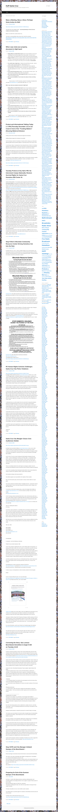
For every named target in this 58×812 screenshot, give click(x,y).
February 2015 (44, 466)
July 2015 (43, 460)
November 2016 (44, 441)
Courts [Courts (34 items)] (43, 235)
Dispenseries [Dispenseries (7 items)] (47, 235)
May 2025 (43, 320)
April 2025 (43, 321)
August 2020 (44, 388)
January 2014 (44, 481)
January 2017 (44, 439)
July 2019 (43, 403)
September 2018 (44, 415)
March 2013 (44, 493)
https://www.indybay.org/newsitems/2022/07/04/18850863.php (17, 797)
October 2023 (44, 343)
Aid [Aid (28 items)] (42, 208)
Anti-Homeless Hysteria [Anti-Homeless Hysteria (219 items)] (45, 211)
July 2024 (43, 332)
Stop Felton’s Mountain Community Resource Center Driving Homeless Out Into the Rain (19, 244)
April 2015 (43, 464)
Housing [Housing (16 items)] (47, 249)
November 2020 (44, 384)
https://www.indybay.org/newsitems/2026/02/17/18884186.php (17, 26)
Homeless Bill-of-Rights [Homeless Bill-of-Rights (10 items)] (46, 247)
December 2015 (44, 454)
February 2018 (44, 423)
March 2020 (44, 394)
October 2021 (44, 371)
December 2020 (44, 383)
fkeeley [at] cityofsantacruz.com (12, 493)
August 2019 (44, 402)
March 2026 (44, 308)
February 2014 (44, 480)
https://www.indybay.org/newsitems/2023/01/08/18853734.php (17, 445)
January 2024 (44, 339)
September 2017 (44, 429)
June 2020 (43, 390)
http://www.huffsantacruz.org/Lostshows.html (28, 565)
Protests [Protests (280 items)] (45, 269)
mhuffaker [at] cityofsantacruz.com (12, 490)
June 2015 (43, 461)
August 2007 (44, 518)
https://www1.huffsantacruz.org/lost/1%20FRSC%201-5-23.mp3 (17, 501)
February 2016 (44, 452)
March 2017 (44, 436)
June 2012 (43, 504)
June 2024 (43, 333)
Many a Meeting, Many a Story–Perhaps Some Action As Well (47, 191)
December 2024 (44, 326)
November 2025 (44, 313)
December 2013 (44, 483)
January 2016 (44, 453)
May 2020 (43, 391)
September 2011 (44, 515)
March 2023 (44, 351)
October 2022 (44, 357)
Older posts (8, 803)
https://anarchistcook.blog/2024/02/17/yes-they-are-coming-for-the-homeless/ (23, 187)
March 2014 (44, 479)
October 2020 (44, 385)
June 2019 (43, 404)
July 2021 (43, 375)
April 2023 (43, 350)
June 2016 (43, 447)
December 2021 (44, 369)
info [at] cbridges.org (20, 315)
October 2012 (44, 499)
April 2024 (43, 336)
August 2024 (44, 331)
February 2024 (44, 338)
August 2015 (44, 459)
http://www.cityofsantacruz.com (11, 531)
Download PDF (8, 293)
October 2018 (44, 414)
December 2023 (44, 340)
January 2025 (44, 325)
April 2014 (43, 478)
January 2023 (44, 353)
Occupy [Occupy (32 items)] (47, 262)
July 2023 (43, 346)
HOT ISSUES (11, 41)
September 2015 (44, 458)
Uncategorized (44, 27)
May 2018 (43, 420)
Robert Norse (44, 288)
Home (7, 12)
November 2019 (44, 398)
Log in (43, 522)
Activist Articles (44, 20)
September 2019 (44, 401)
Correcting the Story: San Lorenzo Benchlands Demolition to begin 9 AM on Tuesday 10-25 (19, 645)
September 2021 (44, 372)
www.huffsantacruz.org (14, 82)
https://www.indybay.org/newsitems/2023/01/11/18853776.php (17, 373)
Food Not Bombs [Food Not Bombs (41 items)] (48, 236)
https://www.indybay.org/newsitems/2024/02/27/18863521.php (17, 190)
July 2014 (43, 474)
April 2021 (43, 378)
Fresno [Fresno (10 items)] (43, 243)
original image (8, 611)
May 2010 (43, 516)
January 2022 (44, 368)
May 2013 (43, 491)
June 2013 (43, 490)
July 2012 (43, 503)
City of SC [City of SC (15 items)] (50, 233)
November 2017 (44, 427)
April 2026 (43, 307)
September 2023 (44, 344)
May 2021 (43, 377)
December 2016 (44, 440)
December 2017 (44, 426)
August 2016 (44, 445)
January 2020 (44, 396)
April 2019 (43, 407)
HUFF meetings (44, 25)
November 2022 (44, 356)
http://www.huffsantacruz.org (15, 160)
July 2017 (43, 432)
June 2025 (43, 319)
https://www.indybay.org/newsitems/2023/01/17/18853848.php (17, 358)
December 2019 (44, 397)
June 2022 (43, 362)
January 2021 (44, 382)
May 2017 (43, 434)
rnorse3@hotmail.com (21, 233)
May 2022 (43, 363)
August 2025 (44, 317)
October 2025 (44, 314)
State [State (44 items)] (46, 275)
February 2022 (44, 366)
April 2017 (43, 435)
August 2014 (44, 473)
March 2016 (44, 451)
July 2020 (43, 389)
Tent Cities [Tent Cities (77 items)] (45, 278)
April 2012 (43, 506)
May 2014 (43, 477)
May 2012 (43, 505)
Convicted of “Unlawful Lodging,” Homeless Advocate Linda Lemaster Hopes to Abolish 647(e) (47, 290)
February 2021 (44, 381)
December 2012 (44, 497)
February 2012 (44, 509)
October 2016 (44, 442)
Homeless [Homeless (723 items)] (46, 245)
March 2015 (44, 465)
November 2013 (44, 484)
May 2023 (43, 349)
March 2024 (44, 337)
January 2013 (44, 496)
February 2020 (44, 395)
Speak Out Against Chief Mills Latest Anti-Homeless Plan (46, 285)
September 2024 (44, 330)
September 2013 (44, 486)
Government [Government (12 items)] (46, 243)
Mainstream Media (45, 26)
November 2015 (44, 455)
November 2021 (44, 370)
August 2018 (44, 416)
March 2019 (44, 408)
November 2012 (44, 498)
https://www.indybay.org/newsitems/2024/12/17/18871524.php (17, 162)
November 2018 (44, 413)
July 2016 (43, 446)
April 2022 (43, 364)
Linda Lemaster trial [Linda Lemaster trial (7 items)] (48, 255)
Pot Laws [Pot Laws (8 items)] (48, 267)
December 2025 (44, 312)
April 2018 (43, 421)
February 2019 (44, 409)
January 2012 (44, 510)
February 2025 (44, 324)
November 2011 (44, 512)
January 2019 (44, 410)
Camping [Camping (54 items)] (44, 229)
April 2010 (43, 517)
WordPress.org (44, 526)
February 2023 (44, 352)
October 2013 (44, 485)
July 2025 (43, 318)
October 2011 (44, 513)
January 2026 (44, 311)
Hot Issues (17, 41)
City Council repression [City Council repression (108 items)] (45, 231)
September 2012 (44, 500)
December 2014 (44, 468)
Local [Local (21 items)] (43, 257)
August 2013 (44, 487)
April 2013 (43, 492)
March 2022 (44, 365)
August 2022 (44, 359)
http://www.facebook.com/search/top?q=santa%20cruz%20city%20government (20, 626)
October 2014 (44, 471)
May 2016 (43, 448)
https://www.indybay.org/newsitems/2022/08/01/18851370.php (22, 764)
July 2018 (43, 417)
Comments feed (44, 525)
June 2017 (43, 433)
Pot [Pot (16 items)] (46, 267)
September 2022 (44, 358)
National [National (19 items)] (47, 260)
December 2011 (44, 511)
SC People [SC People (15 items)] (47, 270)
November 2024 (44, 327)
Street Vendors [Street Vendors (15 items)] (48, 276)
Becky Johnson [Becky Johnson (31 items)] (45, 227)
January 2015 (44, 467)
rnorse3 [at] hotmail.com (24, 374)
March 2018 (44, 422)
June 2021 (43, 376)
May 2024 (43, 334)
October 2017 (44, 428)
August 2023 (44, 345)
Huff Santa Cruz (12, 6)
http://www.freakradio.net (10, 565)
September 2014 (44, 472)
